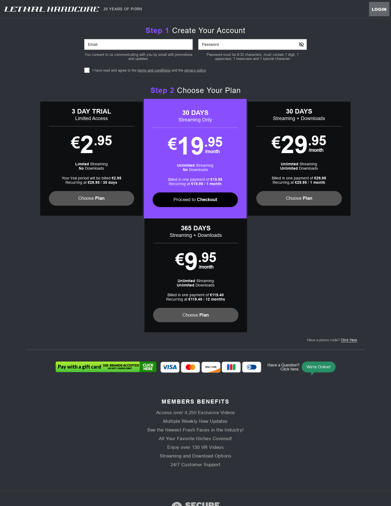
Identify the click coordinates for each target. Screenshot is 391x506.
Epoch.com (98, 471)
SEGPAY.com (233, 471)
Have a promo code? (332, 226)
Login (379, 9)
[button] (68, 159)
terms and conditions (154, 70)
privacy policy (195, 70)
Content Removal (304, 471)
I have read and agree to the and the (149, 70)
